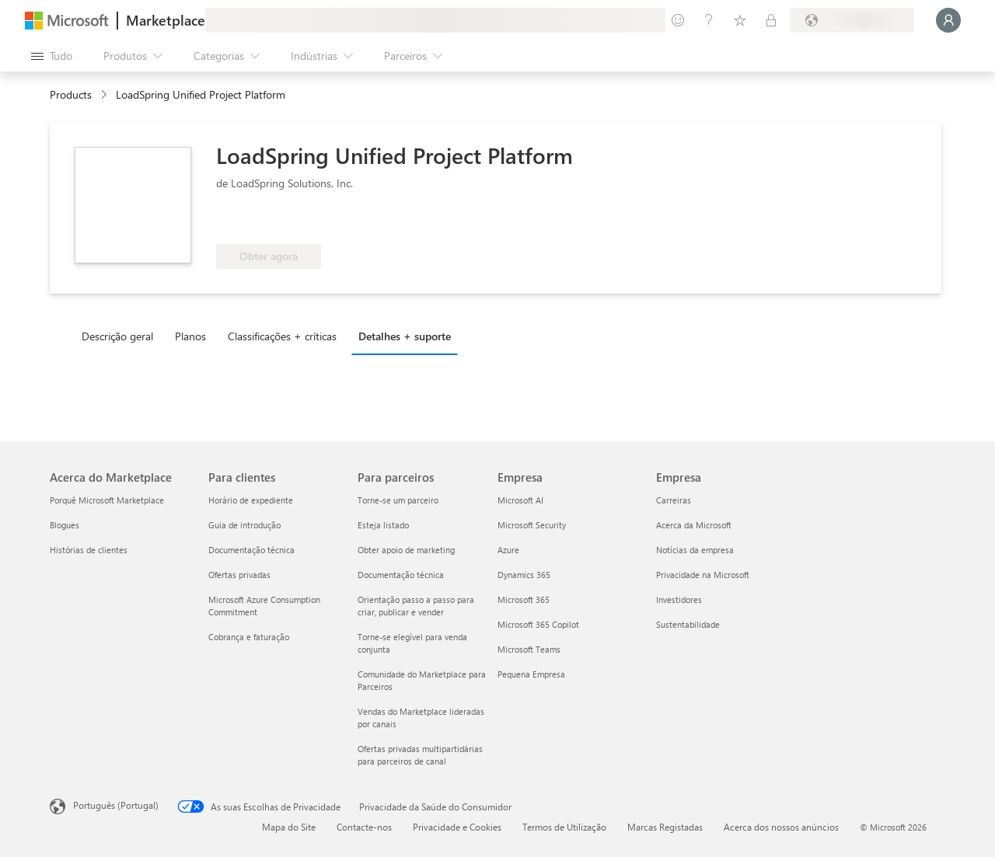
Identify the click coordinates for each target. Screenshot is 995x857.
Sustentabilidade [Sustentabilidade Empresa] (688, 624)
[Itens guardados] (740, 20)
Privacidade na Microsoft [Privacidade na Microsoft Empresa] (702, 574)
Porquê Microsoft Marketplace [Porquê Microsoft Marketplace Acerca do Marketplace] (107, 500)
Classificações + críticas (282, 336)
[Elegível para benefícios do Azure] (279, 221)
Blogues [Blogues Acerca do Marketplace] (64, 525)
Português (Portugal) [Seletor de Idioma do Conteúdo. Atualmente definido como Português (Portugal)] (116, 805)
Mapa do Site (289, 826)
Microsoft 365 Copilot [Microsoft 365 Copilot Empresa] (538, 624)
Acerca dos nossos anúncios (781, 826)
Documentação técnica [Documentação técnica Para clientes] (251, 550)
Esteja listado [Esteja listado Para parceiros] (383, 525)
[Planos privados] (771, 20)
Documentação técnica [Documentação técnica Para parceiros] (401, 574)
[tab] (121, 336)
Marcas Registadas (665, 826)
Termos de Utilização (564, 826)
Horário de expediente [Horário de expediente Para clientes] (250, 500)
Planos (190, 336)
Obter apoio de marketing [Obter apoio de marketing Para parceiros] (406, 550)
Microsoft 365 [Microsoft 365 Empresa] (524, 599)
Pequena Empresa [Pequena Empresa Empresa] (531, 674)
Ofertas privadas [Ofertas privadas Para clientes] (239, 574)
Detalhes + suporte (404, 336)
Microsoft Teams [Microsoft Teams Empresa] (529, 649)
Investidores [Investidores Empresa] (679, 599)
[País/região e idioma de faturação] (852, 20)
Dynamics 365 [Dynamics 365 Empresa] (524, 574)
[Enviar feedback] (677, 20)
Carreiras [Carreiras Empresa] (673, 500)
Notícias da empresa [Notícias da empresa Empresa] (695, 550)
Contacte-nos (364, 826)
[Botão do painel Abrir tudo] (52, 55)
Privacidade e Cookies (457, 826)
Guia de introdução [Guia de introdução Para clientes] (244, 525)
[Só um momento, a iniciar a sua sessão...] (948, 20)
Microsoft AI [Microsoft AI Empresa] (520, 500)
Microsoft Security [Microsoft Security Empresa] (532, 525)
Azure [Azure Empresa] (508, 550)
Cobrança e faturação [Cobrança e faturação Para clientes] (248, 637)
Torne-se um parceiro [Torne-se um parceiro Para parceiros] (398, 500)
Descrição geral (117, 336)
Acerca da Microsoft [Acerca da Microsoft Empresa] (693, 525)
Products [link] (71, 94)
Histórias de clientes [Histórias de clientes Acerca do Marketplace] (88, 550)
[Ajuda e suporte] (708, 20)
